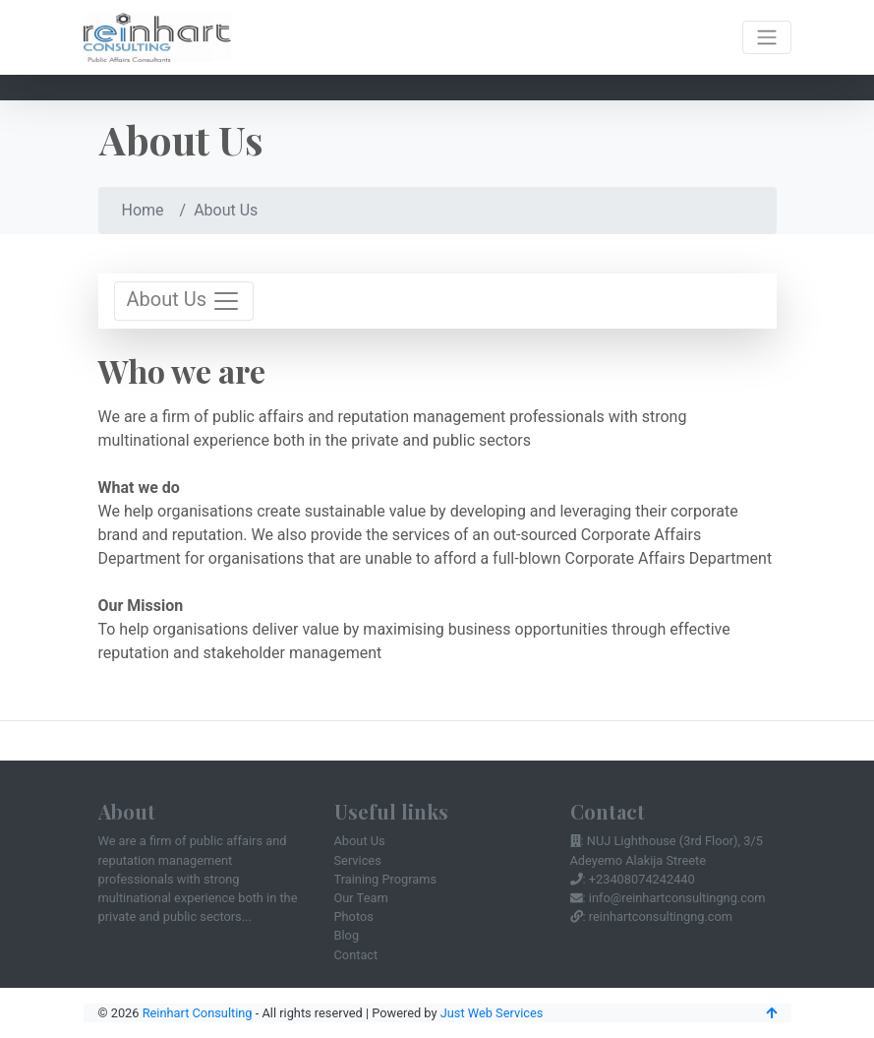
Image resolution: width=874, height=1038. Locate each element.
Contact (356, 954)
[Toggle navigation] (766, 37)
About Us (359, 840)
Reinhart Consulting (198, 1013)
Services (357, 860)
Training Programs (385, 879)
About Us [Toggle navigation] (184, 301)
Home (143, 210)
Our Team (361, 897)
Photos (354, 916)
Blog (347, 935)
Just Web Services (492, 1013)
